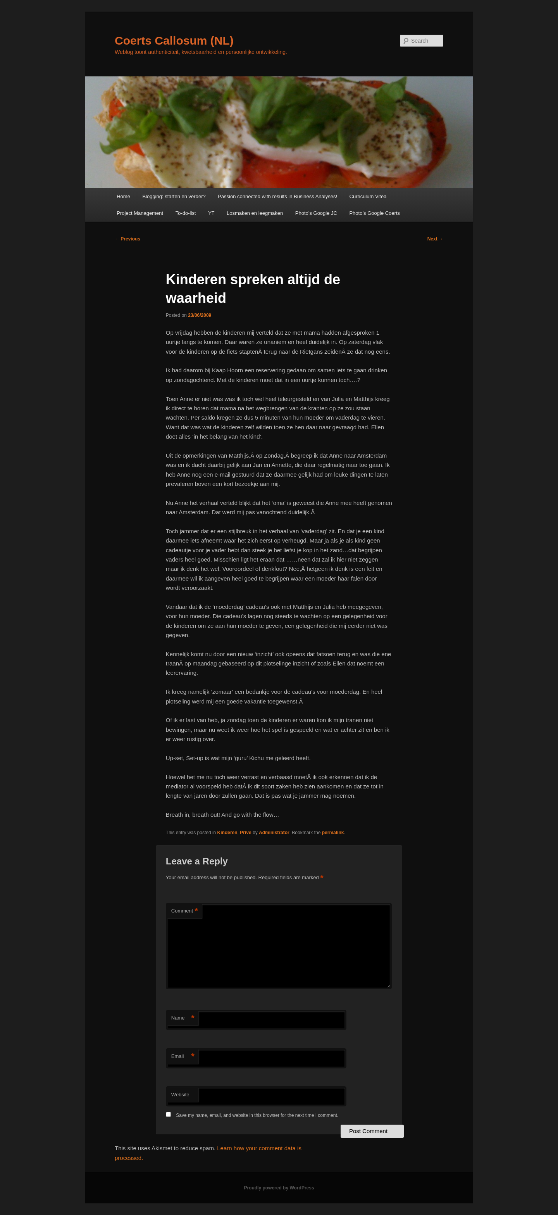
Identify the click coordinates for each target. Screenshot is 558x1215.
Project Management (140, 213)
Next (435, 239)
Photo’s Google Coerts (374, 213)
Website (180, 1094)
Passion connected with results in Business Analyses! (277, 196)
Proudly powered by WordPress (279, 1188)
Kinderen (227, 832)
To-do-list (186, 213)
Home (123, 196)
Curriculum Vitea (368, 196)
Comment (184, 911)
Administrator (274, 832)
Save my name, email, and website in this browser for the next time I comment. (257, 1115)
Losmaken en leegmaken (255, 213)
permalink (333, 832)
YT (211, 213)
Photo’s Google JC (316, 213)
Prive (245, 832)
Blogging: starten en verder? (173, 196)
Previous (127, 239)
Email (183, 1056)
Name (183, 1018)
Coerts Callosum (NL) (174, 40)
